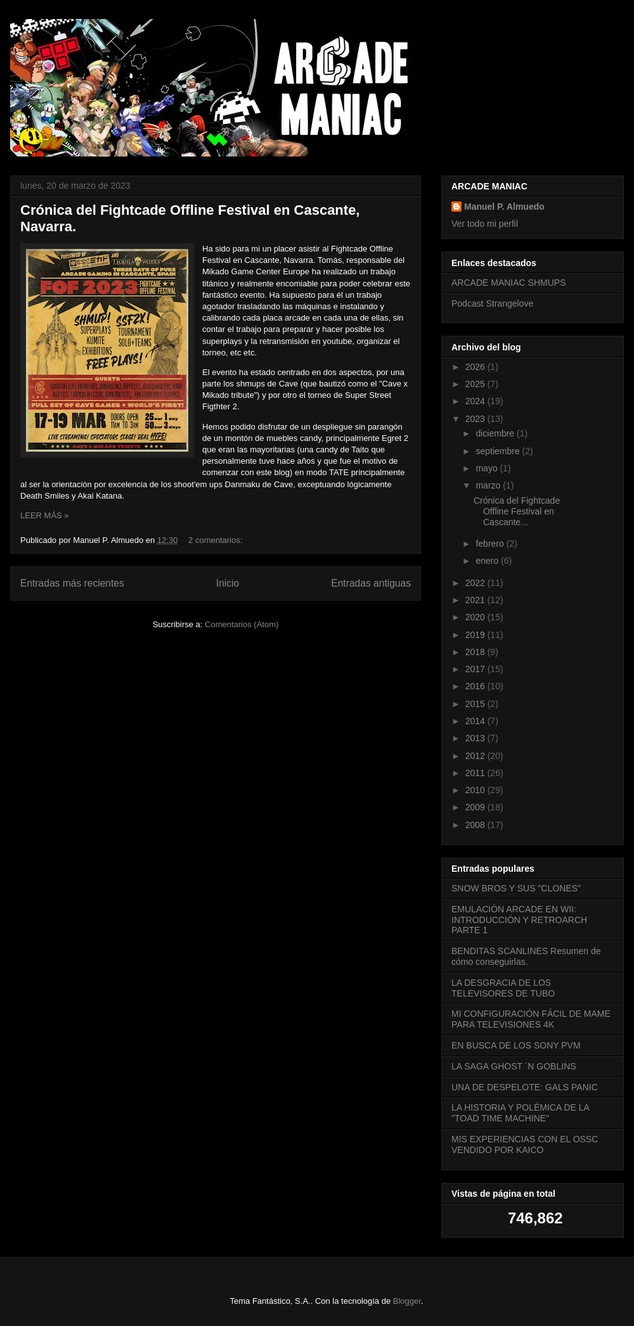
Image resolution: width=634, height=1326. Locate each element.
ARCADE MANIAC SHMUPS (508, 282)
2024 (476, 401)
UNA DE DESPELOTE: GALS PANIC (524, 1087)
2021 (476, 600)
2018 (476, 652)
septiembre (499, 451)
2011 (476, 773)
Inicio (227, 583)
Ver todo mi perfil (484, 224)
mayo (488, 468)
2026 (476, 367)
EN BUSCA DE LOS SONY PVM (516, 1045)
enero (488, 561)
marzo (489, 485)
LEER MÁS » (44, 515)
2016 (476, 686)
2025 (476, 384)
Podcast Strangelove (492, 303)
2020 (476, 617)
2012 (476, 756)
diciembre (496, 433)
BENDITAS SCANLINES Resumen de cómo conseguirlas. (526, 956)
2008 (476, 825)
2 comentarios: (216, 540)
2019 (476, 635)
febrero (491, 544)
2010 (476, 790)
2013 (476, 738)
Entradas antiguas (371, 583)
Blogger (407, 1301)
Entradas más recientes (72, 583)
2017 (476, 669)
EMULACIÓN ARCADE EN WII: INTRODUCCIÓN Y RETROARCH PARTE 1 (519, 920)
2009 (476, 807)
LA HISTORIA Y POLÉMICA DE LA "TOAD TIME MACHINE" (520, 1112)
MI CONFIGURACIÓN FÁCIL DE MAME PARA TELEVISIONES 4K (531, 1019)
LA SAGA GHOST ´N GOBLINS (513, 1066)
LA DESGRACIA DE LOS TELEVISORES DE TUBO (503, 988)
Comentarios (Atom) (241, 624)
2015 (476, 704)
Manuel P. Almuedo (504, 206)
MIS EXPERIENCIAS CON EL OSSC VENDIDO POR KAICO (524, 1144)
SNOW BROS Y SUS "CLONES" (516, 888)
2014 (476, 721)
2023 (476, 419)
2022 (476, 583)
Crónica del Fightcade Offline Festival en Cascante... (517, 511)
